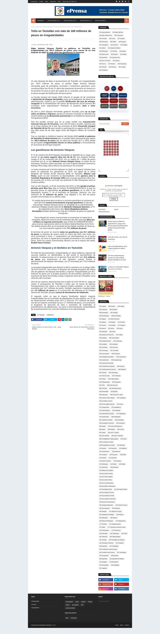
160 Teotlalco (103, 511)
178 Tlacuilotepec (104, 530)
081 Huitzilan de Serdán (105, 420)
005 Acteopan (113, 309)
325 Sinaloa (116, 60)
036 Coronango (103, 350)
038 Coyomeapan (104, 353)
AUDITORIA (102, 209)
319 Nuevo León (103, 54)
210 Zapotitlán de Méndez (117, 558)
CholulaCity (34, 1)
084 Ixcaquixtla (120, 423)
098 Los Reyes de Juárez (106, 442)
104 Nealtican (123, 448)
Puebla (41, 1)
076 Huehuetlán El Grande (106, 413)
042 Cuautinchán (104, 360)
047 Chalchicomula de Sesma (107, 369)
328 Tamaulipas (122, 64)
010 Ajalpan (102, 319)
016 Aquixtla (112, 325)
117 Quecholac (103, 467)
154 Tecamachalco (104, 508)
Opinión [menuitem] (40, 20)
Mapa (46, 1)
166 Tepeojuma (103, 517)
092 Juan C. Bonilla (113, 432)
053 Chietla (102, 379)
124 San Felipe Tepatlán (106, 476)
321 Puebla (123, 54)
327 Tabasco (111, 64)
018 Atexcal (102, 328)
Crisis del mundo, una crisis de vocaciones (117, 238)
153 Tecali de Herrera (121, 505)
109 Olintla (123, 454)
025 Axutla (112, 331)
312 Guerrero (114, 45)
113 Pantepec (117, 461)
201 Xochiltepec (114, 546)
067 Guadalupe (121, 398)
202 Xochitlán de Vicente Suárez (108, 549)
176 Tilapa (102, 527)
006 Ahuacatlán (103, 312)
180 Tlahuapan (103, 533)
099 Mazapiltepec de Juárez (107, 445)
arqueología (35, 601)
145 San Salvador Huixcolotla (107, 499)
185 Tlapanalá (103, 536)
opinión (68, 605)
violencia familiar (70, 608)
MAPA (113, 88)
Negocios (105, 106)
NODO (116, 209)
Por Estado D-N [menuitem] (69, 20)
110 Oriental (102, 458)
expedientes (38, 26)
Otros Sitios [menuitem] (100, 20)
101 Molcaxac (121, 445)
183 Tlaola (124, 533)
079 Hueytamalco (104, 417)
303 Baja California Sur (105, 35)
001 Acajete (102, 306)
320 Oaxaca (114, 54)
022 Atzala (119, 328)
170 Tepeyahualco (120, 521)
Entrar (113, 199)
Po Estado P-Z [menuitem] (85, 20)
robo (82, 605)
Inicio (32, 26)
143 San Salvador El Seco (106, 492)
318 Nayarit (122, 51)
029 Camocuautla (114, 338)
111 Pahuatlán (112, 458)
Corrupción (114, 106)
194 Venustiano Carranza (106, 543)
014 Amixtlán (121, 322)
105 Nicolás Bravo (104, 451)
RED (59, 1)
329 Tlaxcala (102, 67)
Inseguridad (123, 100)
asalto (77, 601)
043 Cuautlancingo (116, 360)
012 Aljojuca (102, 322)
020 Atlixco (111, 328)
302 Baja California (118, 32)
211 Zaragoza (103, 562)
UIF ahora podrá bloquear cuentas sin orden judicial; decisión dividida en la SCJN (117, 258)
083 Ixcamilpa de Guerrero (106, 423)
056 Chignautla (116, 382)
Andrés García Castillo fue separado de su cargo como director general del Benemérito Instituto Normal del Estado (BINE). (118, 226)
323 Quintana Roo (115, 57)
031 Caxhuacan (117, 341)
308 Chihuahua (103, 41)
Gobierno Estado (114, 95)
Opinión (122, 106)
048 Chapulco (122, 369)
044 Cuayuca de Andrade (106, 363)
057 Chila (102, 385)
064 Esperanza (103, 394)
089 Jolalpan (111, 429)
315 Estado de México (114, 48)
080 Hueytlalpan (115, 417)
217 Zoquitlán (103, 568)
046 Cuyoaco (120, 366)
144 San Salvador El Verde (106, 495)
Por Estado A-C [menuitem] (53, 20)
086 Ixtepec (102, 426)
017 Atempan (121, 325)
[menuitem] (33, 20)
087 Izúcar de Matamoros (115, 426)
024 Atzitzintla (103, 331)
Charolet (53, 625)
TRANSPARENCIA (104, 212)
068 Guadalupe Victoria (105, 401)
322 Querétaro (103, 57)
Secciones (53, 1)
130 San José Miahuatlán (106, 483)
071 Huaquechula (104, 407)
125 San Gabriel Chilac (105, 480)
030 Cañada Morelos (105, 341)
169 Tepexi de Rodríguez (106, 521)
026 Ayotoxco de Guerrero (106, 334)
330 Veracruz (112, 67)
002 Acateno (111, 306)
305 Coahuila (103, 38)
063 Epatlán (114, 391)
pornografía (75, 605)
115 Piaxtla (113, 464)
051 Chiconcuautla (104, 375)
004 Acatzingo (103, 309)
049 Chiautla (102, 372)
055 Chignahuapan (104, 382)
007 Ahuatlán (114, 312)
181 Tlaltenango (114, 533)
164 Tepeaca (119, 514)
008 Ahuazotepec (104, 316)
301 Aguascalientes (104, 32)
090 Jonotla (120, 429)
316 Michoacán (103, 51)
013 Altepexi (112, 322)
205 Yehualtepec (121, 552)
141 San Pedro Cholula (120, 489)
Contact (127, 625)
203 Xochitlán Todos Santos (107, 552)
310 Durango (122, 41)
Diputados (104, 100)
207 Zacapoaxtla (103, 555)
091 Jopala (102, 432)
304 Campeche (118, 35)
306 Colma (112, 38)
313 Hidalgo (124, 45)
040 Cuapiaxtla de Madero (106, 357)
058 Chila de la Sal (112, 385)
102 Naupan (102, 448)
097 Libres (123, 439)
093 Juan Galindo (104, 435)
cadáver (83, 601)
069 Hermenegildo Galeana (106, 404)
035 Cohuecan (114, 347)
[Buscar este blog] (109, 123)
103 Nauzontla (112, 448)
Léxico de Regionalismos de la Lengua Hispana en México (117, 247)
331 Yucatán (122, 67)
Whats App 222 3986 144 (69, 1)
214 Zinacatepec (103, 565)
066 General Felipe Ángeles (107, 398)
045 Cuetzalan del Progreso (107, 366)
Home (116, 625)
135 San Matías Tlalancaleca (107, 486)
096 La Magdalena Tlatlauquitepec (108, 439)
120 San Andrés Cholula (106, 473)
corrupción (74, 618)
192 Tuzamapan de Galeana (116, 540)
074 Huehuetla (116, 410)
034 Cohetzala (103, 347)
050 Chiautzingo (113, 372)
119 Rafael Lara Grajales (106, 470)
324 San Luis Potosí (104, 60)
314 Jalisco (102, 48)
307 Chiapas (121, 38)
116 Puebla (122, 464)
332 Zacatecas (103, 70)
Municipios (122, 95)
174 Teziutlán (40, 315)
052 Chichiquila (116, 375)
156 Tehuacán (116, 508)
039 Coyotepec (116, 353)
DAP (67, 618)
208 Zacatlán (114, 555)
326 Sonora (102, 64)
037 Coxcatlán (114, 350)
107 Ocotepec (103, 454)
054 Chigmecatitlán (113, 379)
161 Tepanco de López (115, 511)
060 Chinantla (103, 388)
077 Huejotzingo (120, 413)
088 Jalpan (102, 429)
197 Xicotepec (119, 543)
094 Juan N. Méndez (117, 435)
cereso (34, 604)
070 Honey (120, 404)
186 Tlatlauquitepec (115, 536)
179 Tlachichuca (116, 530)
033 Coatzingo (113, 344)
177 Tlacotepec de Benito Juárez (116, 527)
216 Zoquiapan (115, 565)
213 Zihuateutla (113, 562)
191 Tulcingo (102, 540)
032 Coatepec (103, 344)
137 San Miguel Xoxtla (105, 489)
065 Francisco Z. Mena (116, 394)
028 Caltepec (103, 338)
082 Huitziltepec (119, 420)
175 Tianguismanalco (115, 524)
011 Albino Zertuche (113, 319)
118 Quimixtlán (114, 467)
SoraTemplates (41, 625)
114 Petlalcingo (103, 464)
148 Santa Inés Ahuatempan (107, 502)
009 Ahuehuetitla (116, 316)
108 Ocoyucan (113, 454)
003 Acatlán (121, 306)
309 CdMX (113, 41)
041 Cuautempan (121, 357)
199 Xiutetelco (103, 546)
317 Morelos (113, 51)
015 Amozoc (102, 325)
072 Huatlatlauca (116, 407)
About (121, 625)
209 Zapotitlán (103, 558)
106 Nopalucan (116, 451)
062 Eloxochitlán (103, 391)
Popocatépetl (69, 601)
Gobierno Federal (104, 95)
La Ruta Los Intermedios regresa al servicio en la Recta (118, 268)
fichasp (90, 601)
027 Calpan (119, 334)
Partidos (114, 100)
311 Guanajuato (103, 45)
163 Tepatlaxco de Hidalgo (106, 514)
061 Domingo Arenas (115, 388)
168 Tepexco (113, 517)
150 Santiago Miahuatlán (106, 505)
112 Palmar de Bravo (105, 461)
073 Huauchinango (104, 410)
